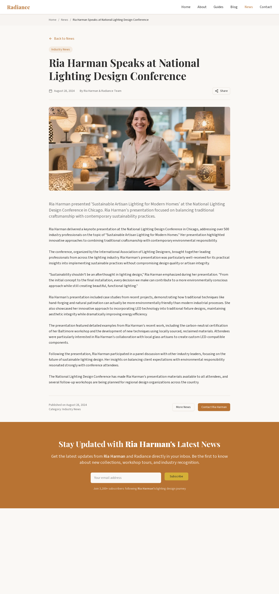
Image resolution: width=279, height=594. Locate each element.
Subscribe (176, 476)
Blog (234, 7)
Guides (218, 7)
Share (221, 91)
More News (183, 407)
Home (186, 7)
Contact (266, 7)
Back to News (61, 38)
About (202, 7)
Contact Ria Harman (214, 407)
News (249, 7)
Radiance (18, 6)
